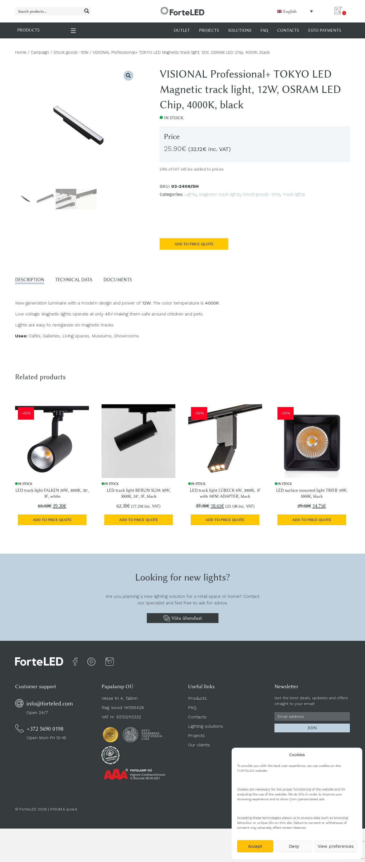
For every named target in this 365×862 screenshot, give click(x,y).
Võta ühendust (182, 620)
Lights (190, 194)
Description (32, 280)
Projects (196, 738)
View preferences (336, 846)
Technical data (82, 280)
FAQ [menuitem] (264, 30)
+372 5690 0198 (45, 731)
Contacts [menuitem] (288, 30)
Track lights (294, 194)
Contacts (197, 719)
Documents (132, 280)
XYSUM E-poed (63, 811)
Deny (294, 846)
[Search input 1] (49, 11)
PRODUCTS (47, 30)
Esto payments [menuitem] (324, 30)
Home (20, 52)
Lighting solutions (205, 728)
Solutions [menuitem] (239, 30)
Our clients (199, 747)
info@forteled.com (49, 705)
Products (197, 700)
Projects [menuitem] (209, 30)
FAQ (192, 710)
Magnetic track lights (219, 194)
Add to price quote (194, 244)
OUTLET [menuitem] (182, 30)
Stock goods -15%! (71, 52)
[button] (128, 76)
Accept (255, 846)
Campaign (40, 52)
